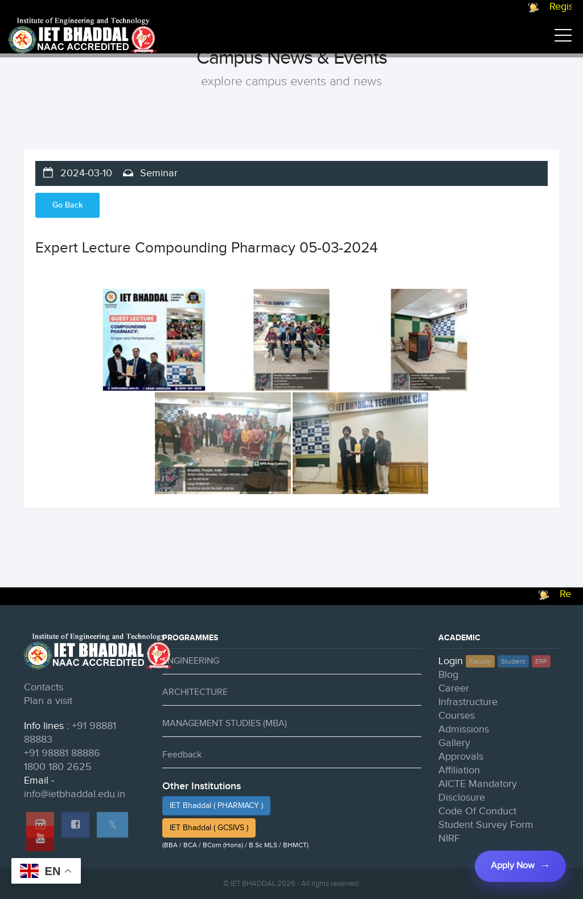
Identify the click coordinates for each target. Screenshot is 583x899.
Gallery (454, 743)
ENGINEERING (190, 661)
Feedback (182, 754)
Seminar (157, 173)
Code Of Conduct (477, 811)
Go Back (67, 205)
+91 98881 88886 (62, 753)
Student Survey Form (485, 825)
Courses (456, 716)
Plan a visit (48, 701)
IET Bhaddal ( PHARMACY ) (216, 805)
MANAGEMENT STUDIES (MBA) (224, 723)
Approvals (460, 757)
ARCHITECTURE (195, 692)
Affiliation (459, 770)
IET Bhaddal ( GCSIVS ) (209, 827)
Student (513, 661)
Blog (448, 675)
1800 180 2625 (58, 767)
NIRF (449, 838)
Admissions (463, 729)
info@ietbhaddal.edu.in (74, 794)
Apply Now (512, 865)
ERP (541, 661)
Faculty (480, 661)
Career (453, 688)
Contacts (43, 687)
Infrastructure (468, 702)
